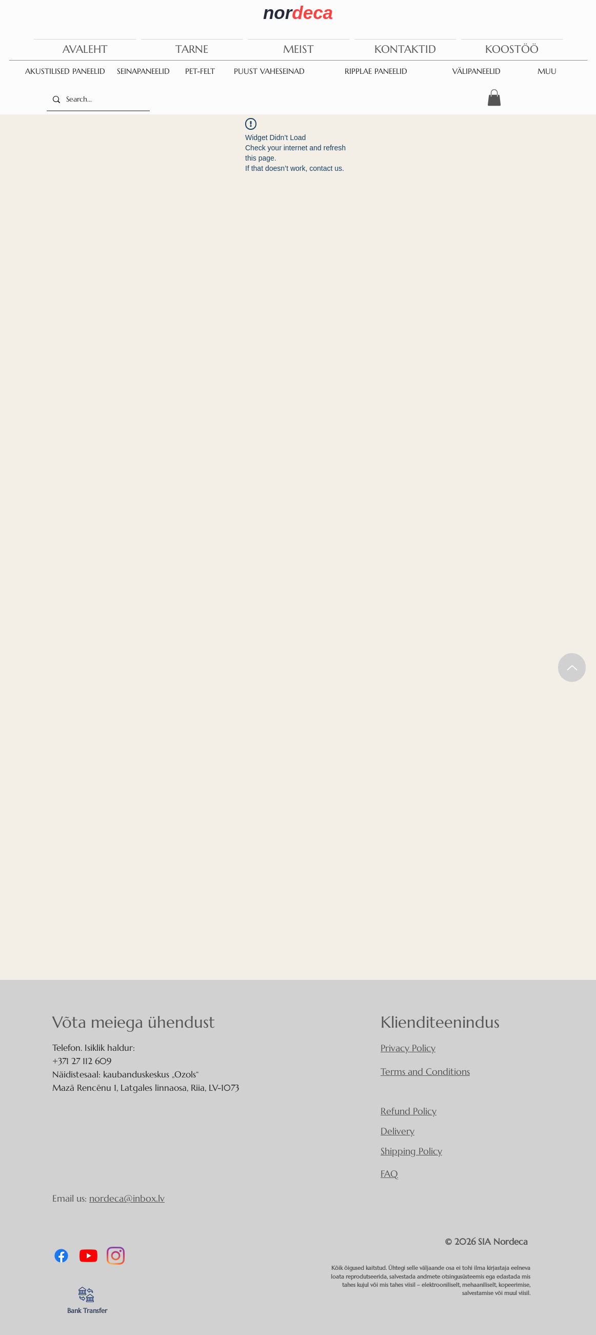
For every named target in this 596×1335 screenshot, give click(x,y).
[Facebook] (61, 1256)
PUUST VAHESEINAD (269, 71)
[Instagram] (116, 1256)
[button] (494, 97)
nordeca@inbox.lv (127, 1198)
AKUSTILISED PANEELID (65, 71)
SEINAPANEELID (143, 71)
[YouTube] (88, 1256)
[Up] (572, 667)
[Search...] (97, 99)
